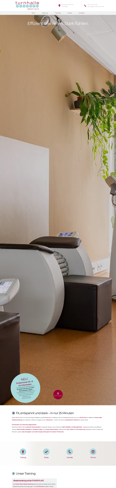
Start (33, 13)
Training (58, 13)
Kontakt (81, 13)
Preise (70, 13)
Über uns (45, 13)
